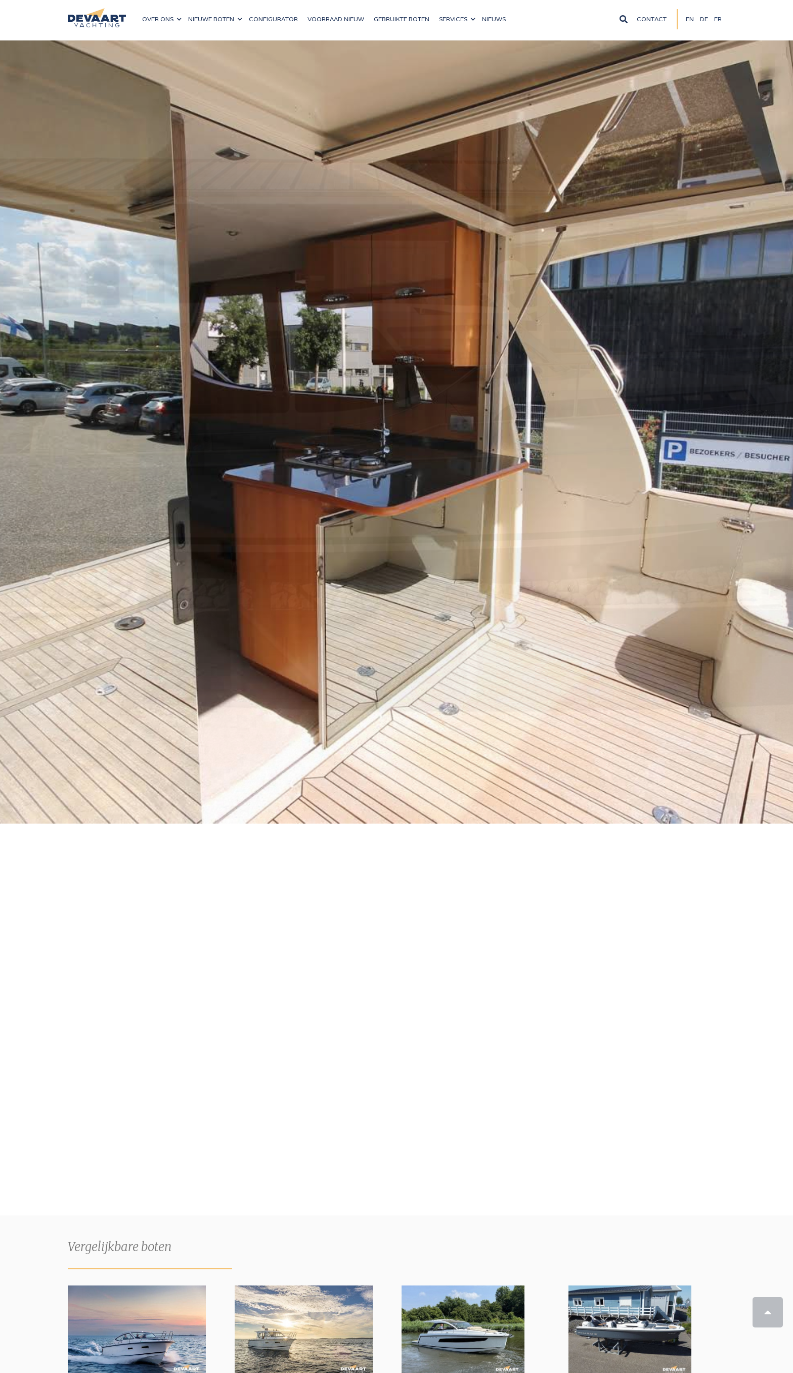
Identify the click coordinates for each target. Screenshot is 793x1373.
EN (690, 19)
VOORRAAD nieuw (335, 19)
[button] (162, 19)
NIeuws (494, 19)
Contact (652, 19)
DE (704, 19)
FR (718, 19)
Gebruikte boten (401, 19)
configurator (273, 19)
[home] (97, 13)
